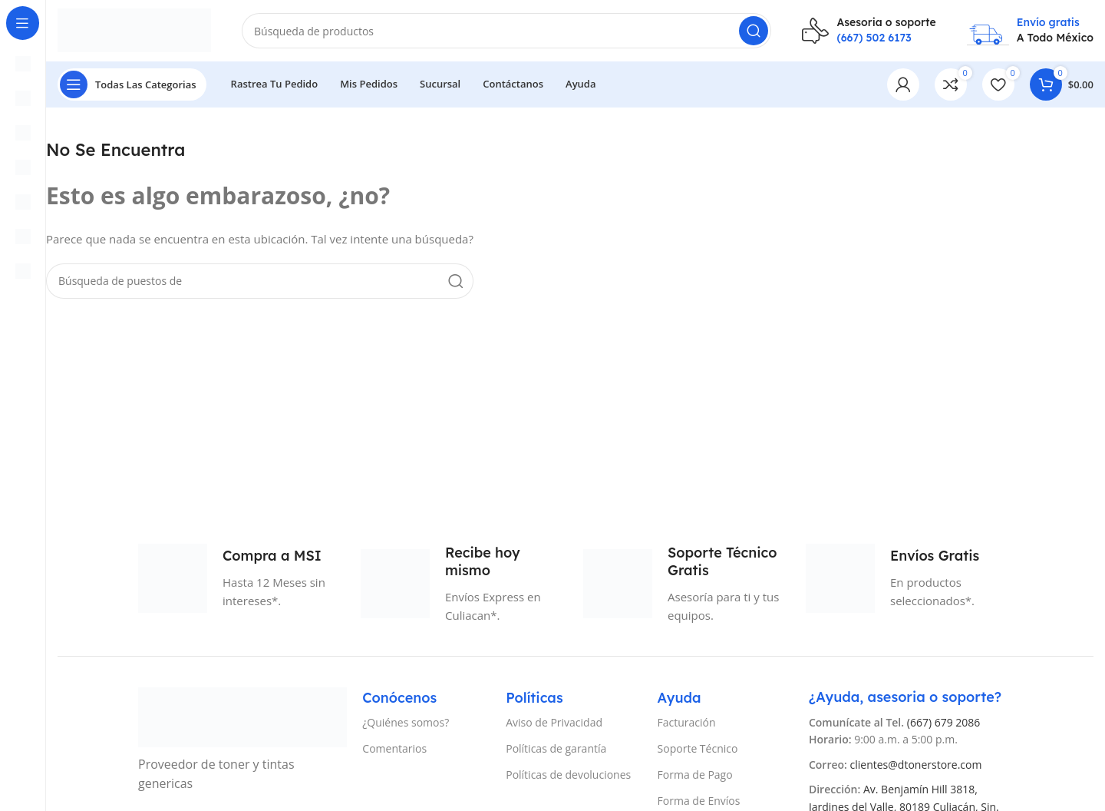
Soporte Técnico (698, 748)
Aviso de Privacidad (554, 722)
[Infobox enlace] (868, 30)
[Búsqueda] (506, 30)
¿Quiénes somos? (405, 722)
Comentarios (394, 748)
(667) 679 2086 (944, 722)
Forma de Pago (695, 774)
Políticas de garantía (556, 748)
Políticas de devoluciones (568, 774)
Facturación (687, 722)
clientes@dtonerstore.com (916, 764)
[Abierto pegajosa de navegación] (132, 84)
